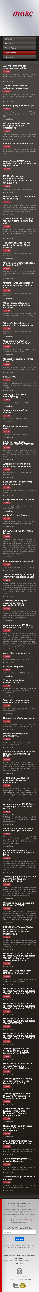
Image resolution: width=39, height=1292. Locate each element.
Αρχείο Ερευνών (12, 48)
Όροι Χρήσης (20, 1263)
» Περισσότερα (8, 81)
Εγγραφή (19, 1239)
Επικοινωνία (10, 57)
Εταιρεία (8, 39)
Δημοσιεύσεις (10, 53)
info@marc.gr (28, 1220)
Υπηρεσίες (9, 44)
